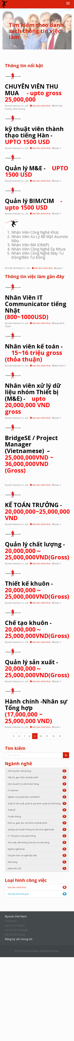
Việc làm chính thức (40, 105)
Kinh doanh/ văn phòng (37, 770)
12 (53, 736)
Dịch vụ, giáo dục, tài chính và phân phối (37, 822)
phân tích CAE (37, 868)
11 (47, 736)
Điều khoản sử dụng (15, 934)
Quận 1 (57, 484)
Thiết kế (37, 809)
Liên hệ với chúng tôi (15, 925)
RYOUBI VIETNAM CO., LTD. (17, 268)
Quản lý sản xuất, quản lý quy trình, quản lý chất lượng (37, 803)
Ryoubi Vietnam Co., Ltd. (16, 105)
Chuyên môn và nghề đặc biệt (37, 855)
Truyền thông (37, 816)
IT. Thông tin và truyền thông (37, 835)
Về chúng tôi (11, 920)
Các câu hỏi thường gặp (16, 929)
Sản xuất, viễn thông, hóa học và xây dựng (37, 842)
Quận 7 (57, 148)
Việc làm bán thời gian (18, 893)
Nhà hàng (37, 862)
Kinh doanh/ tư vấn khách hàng (37, 783)
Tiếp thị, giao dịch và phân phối (37, 777)
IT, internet (37, 790)
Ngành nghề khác (37, 849)
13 (60, 736)
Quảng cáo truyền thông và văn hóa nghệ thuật (37, 829)
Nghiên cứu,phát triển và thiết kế (37, 796)
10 (40, 736)
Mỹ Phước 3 (59, 365)
